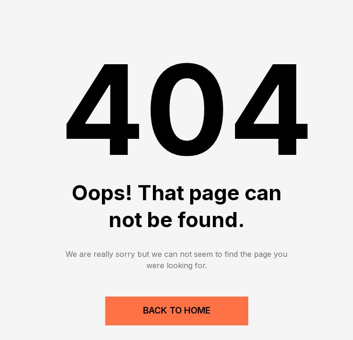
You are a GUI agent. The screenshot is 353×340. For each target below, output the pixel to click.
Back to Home (176, 310)
